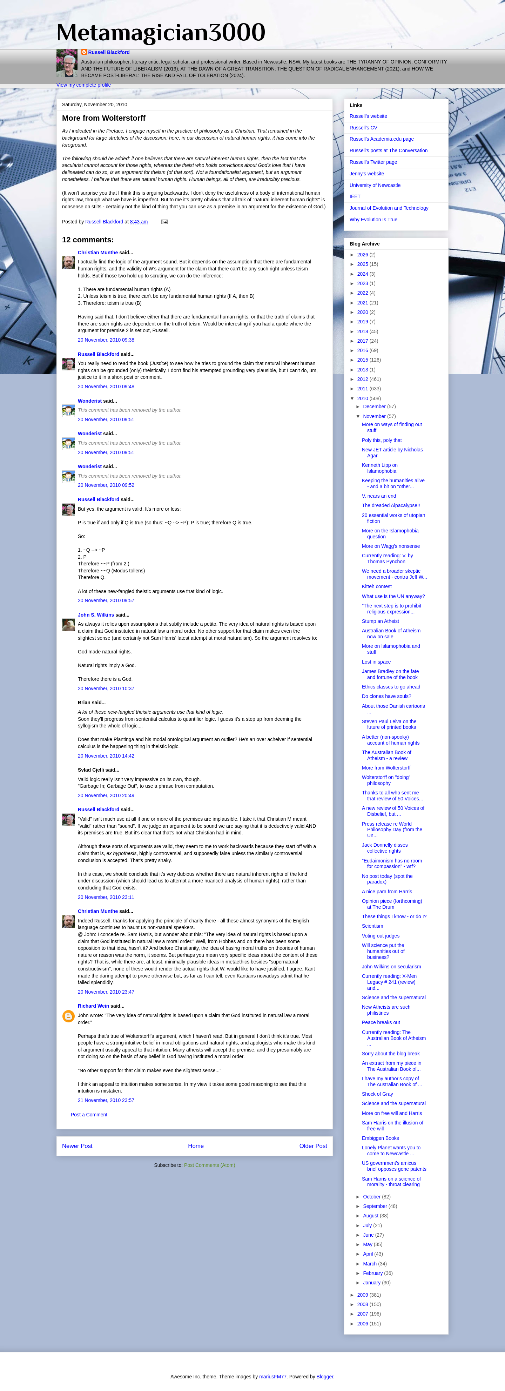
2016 (363, 350)
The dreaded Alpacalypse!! (391, 505)
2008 (363, 1304)
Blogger (325, 1376)
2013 (363, 369)
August (371, 1215)
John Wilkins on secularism (391, 966)
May (368, 1244)
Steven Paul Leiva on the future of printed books (389, 724)
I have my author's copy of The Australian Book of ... (392, 1081)
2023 (363, 283)
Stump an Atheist (380, 621)
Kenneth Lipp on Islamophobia (380, 468)
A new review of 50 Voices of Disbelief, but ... (393, 811)
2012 (363, 379)
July (368, 1225)
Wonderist (90, 401)
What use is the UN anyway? (393, 596)
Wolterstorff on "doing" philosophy (386, 780)
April (368, 1254)
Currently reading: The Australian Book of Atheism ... (394, 1038)
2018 (363, 331)
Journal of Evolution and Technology (389, 208)
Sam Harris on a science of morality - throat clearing (391, 1182)
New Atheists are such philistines (386, 1010)
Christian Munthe (98, 252)
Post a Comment (89, 1114)
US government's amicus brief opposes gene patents (394, 1166)
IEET (355, 196)
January (372, 1282)
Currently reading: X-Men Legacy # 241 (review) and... (389, 982)
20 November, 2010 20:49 (106, 795)
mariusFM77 (273, 1376)
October (372, 1197)
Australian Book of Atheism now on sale (391, 633)
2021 (363, 302)
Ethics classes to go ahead (391, 687)
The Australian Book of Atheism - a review (386, 755)
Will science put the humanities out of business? (383, 951)
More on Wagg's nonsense (391, 546)
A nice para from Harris (387, 891)
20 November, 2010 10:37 (106, 688)
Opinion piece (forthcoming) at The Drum (392, 904)
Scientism (372, 926)
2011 (363, 388)
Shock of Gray (377, 1094)
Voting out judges (380, 936)
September (375, 1206)
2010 (363, 398)
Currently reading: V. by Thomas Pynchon (387, 558)
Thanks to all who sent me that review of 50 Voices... (392, 795)
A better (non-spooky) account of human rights (390, 740)
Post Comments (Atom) (209, 1165)
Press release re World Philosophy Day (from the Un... (392, 830)
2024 (363, 274)
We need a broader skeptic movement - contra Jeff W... (394, 574)
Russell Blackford (109, 52)
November (375, 416)
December (375, 406)
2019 (363, 321)
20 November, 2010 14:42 (106, 756)
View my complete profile (83, 85)
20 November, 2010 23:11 (106, 897)
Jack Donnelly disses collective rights (385, 848)
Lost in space (376, 662)
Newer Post (77, 1146)
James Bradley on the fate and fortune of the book (390, 674)
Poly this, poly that (382, 440)
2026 (363, 254)
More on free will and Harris (392, 1113)
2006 (363, 1323)
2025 (363, 264)
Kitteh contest (377, 586)
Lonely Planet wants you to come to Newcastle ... (391, 1150)
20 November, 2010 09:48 (106, 386)
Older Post (313, 1146)
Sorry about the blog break (391, 1053)
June (369, 1235)
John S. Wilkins (96, 615)
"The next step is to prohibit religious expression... (391, 608)
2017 (363, 341)
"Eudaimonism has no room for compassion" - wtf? (392, 863)
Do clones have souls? (386, 696)
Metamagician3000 (161, 32)
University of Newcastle (375, 185)
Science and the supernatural (394, 997)
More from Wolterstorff (386, 768)
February (373, 1273)
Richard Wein (93, 1006)
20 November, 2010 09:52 (106, 485)
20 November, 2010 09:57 (106, 600)
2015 (363, 360)
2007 (363, 1314)
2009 (363, 1295)
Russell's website (368, 116)
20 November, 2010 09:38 (106, 340)
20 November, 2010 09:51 (106, 419)
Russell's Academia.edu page (382, 139)
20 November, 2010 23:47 (106, 992)
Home (196, 1146)
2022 (363, 293)
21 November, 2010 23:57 (106, 1100)
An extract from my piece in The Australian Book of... (392, 1066)
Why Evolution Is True (373, 219)
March (370, 1263)
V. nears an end (379, 496)
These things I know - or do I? (394, 916)
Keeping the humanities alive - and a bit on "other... (393, 483)
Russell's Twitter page (373, 162)
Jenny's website (367, 173)
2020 (363, 312)
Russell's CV (363, 127)
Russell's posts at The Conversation (389, 150)
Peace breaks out (381, 1022)
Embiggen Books (380, 1138)
